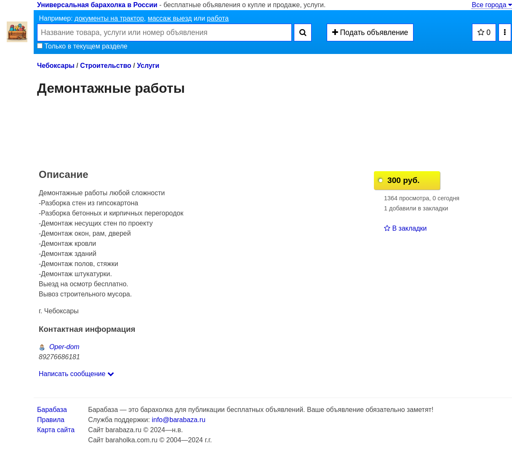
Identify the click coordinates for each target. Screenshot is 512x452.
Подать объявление (370, 32)
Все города (492, 4)
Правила (50, 419)
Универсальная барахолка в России (97, 4)
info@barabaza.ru (178, 419)
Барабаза (52, 409)
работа (218, 18)
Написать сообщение (76, 373)
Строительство (105, 65)
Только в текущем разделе (82, 46)
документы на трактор (109, 18)
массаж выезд (170, 18)
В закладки (405, 228)
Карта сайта (56, 429)
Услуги (148, 65)
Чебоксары (56, 65)
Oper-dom (59, 346)
